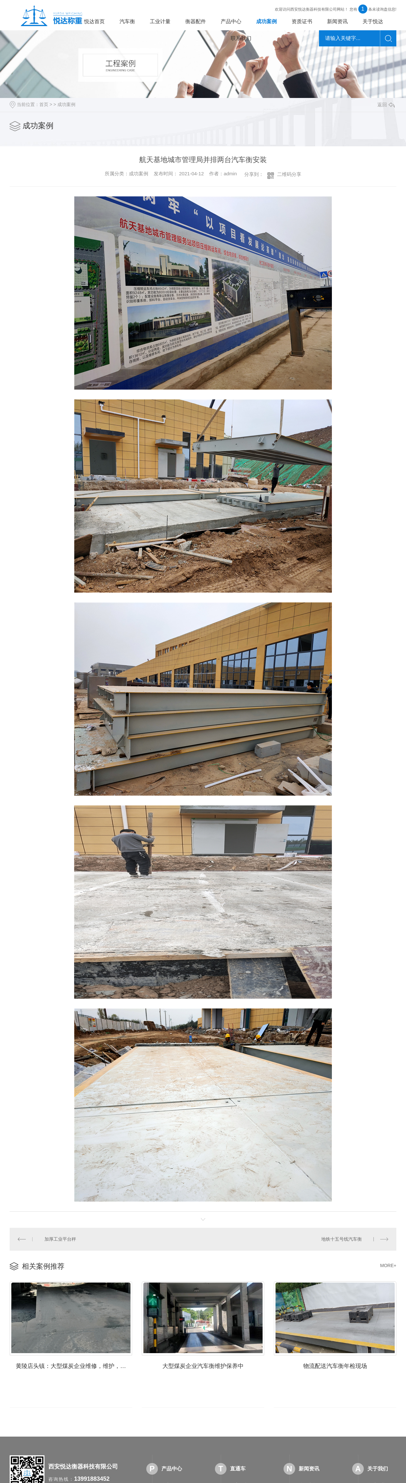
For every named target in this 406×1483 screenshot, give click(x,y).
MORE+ (388, 1265)
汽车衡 (127, 21)
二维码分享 (289, 174)
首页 (43, 104)
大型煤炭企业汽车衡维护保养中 (203, 1366)
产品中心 (231, 21)
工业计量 (160, 21)
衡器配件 (195, 21)
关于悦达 (372, 21)
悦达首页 (94, 21)
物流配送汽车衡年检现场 (335, 1366)
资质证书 (302, 21)
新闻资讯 (337, 21)
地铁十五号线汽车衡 (341, 1239)
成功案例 (266, 21)
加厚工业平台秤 (60, 1239)
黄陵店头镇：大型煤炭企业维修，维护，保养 (74, 1366)
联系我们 (241, 38)
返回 (386, 104)
